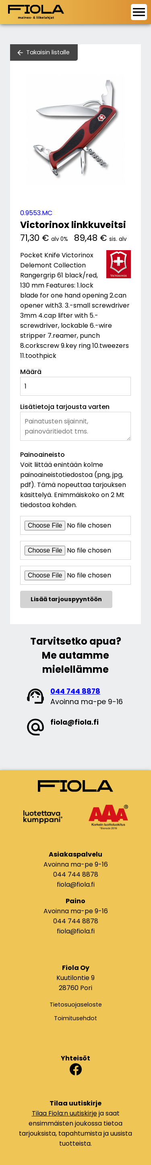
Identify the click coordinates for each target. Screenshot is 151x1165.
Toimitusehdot (75, 1018)
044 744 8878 (75, 691)
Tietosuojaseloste (76, 1005)
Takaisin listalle (48, 52)
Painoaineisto (42, 454)
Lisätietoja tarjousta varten (65, 406)
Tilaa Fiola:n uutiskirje (64, 1113)
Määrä (30, 371)
